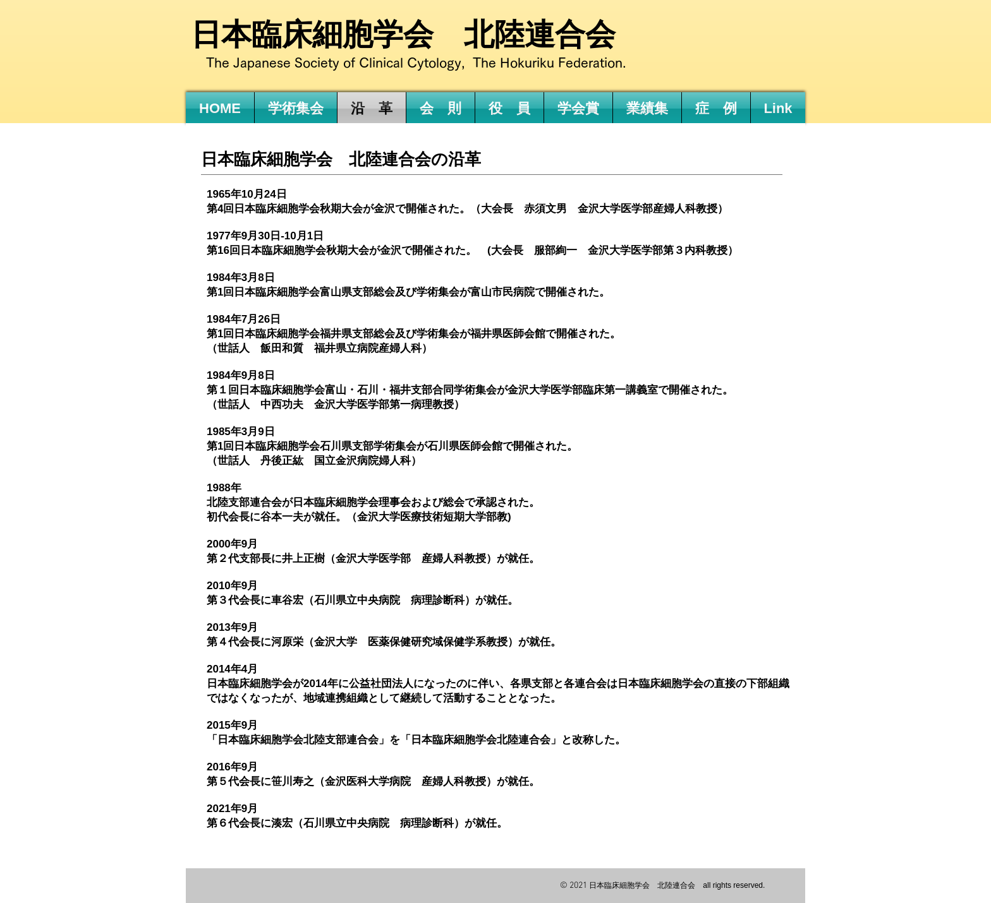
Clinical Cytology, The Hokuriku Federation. (492, 62)
